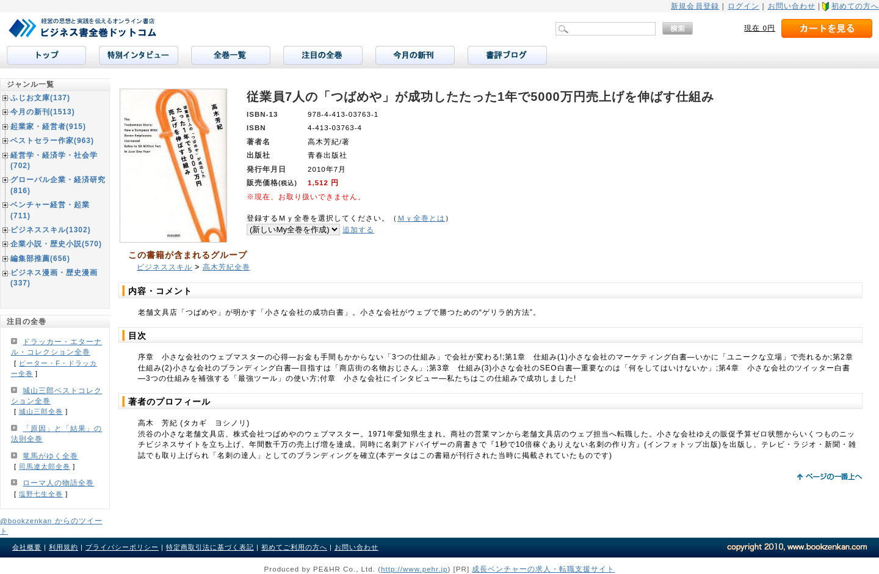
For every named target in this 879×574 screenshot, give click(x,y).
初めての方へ (855, 6)
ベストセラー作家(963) (52, 140)
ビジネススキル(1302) (50, 230)
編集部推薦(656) (40, 258)
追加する (358, 230)
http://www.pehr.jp (414, 569)
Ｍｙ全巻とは (421, 218)
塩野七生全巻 (41, 494)
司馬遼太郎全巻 (44, 466)
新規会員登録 (695, 6)
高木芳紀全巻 (226, 267)
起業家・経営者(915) (48, 126)
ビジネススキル (164, 267)
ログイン (743, 6)
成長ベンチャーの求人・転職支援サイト (543, 569)
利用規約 (63, 547)
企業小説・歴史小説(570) (56, 244)
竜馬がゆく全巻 (50, 456)
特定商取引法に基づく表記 (210, 547)
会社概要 (27, 547)
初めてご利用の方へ (294, 547)
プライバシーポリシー (122, 547)
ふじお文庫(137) (40, 98)
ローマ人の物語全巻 (58, 483)
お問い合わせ (792, 6)
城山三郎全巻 (41, 411)
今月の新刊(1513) (42, 112)
